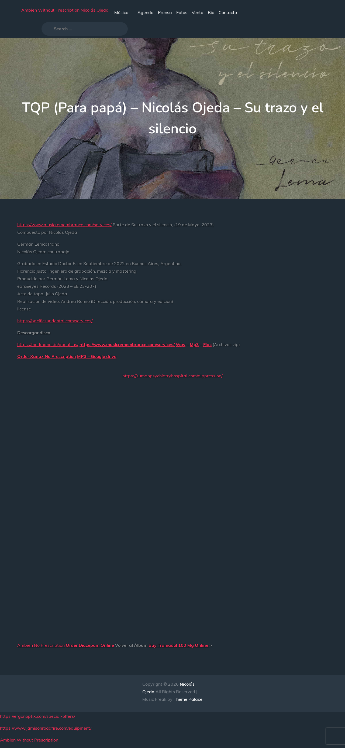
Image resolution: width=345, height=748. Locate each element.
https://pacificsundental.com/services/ (55, 320)
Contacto (228, 12)
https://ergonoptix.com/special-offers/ (37, 716)
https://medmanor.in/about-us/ (47, 344)
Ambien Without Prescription (50, 10)
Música (123, 12)
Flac (207, 344)
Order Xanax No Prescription (46, 356)
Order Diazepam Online (90, 645)
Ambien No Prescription (41, 645)
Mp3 (194, 344)
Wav (180, 344)
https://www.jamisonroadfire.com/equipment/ (46, 728)
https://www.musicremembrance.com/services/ (64, 224)
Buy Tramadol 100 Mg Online (178, 645)
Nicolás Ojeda (95, 10)
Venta (197, 12)
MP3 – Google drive (96, 356)
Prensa (165, 12)
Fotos (181, 12)
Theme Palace (188, 699)
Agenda (145, 12)
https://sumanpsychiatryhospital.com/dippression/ (172, 375)
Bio (211, 12)
